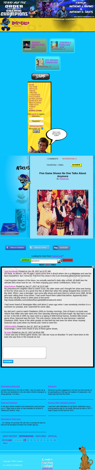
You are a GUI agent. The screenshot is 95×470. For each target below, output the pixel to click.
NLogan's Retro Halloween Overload (61, 403)
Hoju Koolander (11, 271)
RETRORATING (26, 436)
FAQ (30, 109)
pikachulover (9, 286)
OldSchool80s (10, 326)
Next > (5, 443)
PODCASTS (33, 105)
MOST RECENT (10, 436)
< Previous (18, 440)
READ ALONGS (35, 103)
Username (36, 116)
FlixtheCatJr (64, 179)
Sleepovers (52, 386)
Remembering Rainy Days (11, 419)
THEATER (33, 93)
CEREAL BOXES (35, 99)
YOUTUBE (33, 87)
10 (55, 440)
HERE (34, 114)
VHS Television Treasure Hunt (51, 61)
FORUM (32, 107)
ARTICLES (33, 89)
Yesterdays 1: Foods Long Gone (65, 44)
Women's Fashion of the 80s (38, 44)
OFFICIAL (52, 436)
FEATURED (41, 436)
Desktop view (47, 468)
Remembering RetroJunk (10, 386)
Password (36, 121)
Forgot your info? (36, 126)
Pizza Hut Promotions (9, 403)
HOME (31, 85)
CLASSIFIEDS (34, 95)
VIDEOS (32, 91)
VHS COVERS (34, 97)
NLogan (7, 332)
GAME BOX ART (35, 101)
